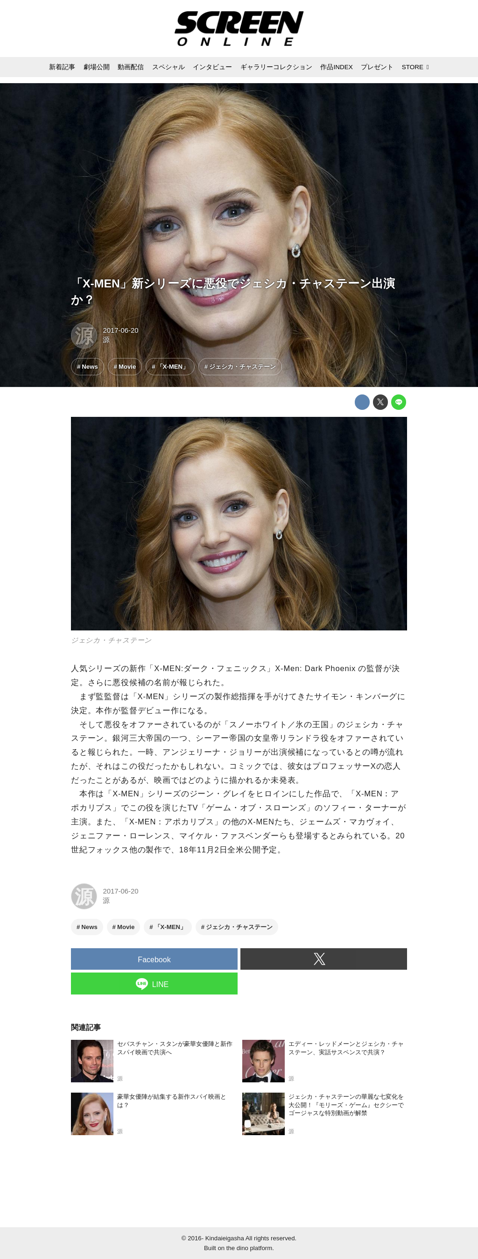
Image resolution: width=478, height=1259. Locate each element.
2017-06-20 (120, 330)
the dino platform (249, 1248)
